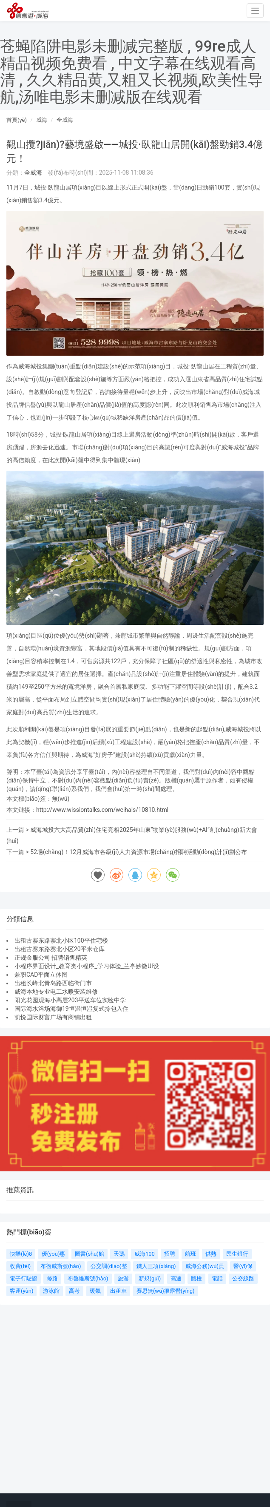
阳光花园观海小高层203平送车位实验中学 (70, 1000)
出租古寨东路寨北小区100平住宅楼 (61, 940)
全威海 (65, 120)
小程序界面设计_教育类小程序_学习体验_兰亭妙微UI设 (86, 966)
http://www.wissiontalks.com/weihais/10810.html (102, 809)
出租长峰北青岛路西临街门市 (53, 983)
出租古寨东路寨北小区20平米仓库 (59, 949)
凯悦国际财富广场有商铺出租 (53, 1017)
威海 (41, 120)
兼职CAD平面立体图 (41, 974)
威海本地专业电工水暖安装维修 (56, 991)
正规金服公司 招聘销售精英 (50, 957)
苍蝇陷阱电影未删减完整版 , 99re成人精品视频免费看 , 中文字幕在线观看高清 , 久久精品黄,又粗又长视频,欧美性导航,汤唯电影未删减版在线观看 (131, 71)
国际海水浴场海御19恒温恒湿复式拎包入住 (71, 1008)
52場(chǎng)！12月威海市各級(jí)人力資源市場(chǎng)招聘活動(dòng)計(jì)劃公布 (138, 851)
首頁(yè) (16, 120)
